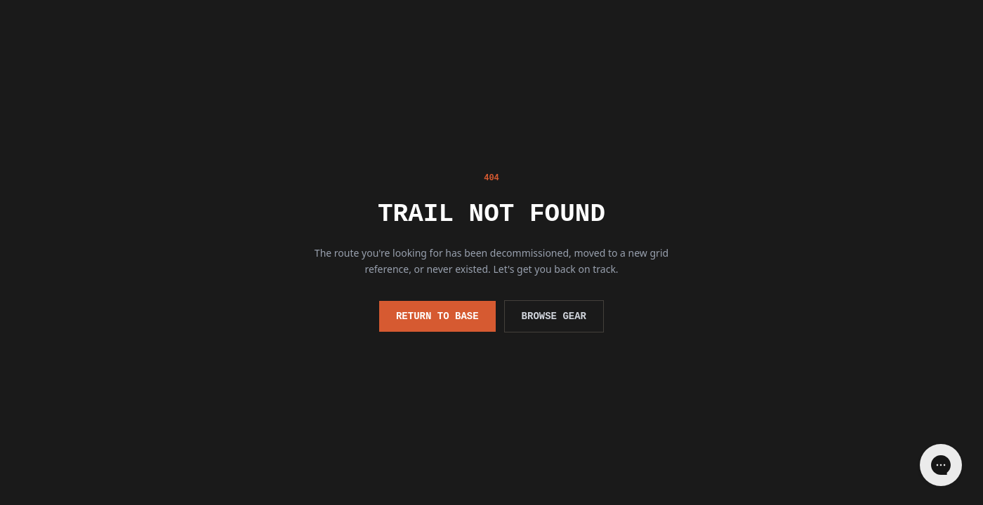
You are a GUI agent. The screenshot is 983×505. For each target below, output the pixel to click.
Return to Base (437, 316)
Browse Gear (554, 316)
